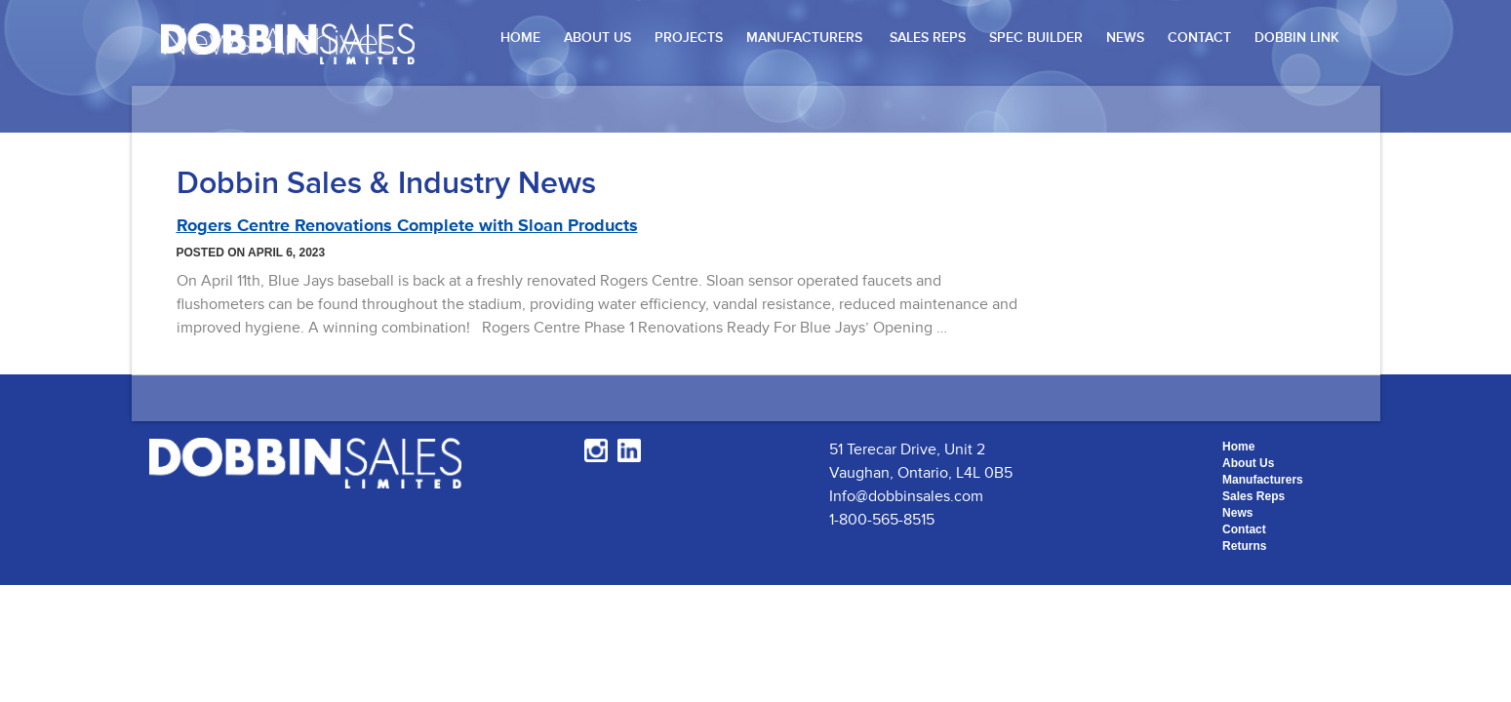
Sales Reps (928, 37)
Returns (1244, 546)
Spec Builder (1036, 37)
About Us (597, 37)
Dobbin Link (1296, 37)
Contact (1199, 37)
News (1125, 37)
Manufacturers (804, 37)
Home (520, 37)
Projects (689, 37)
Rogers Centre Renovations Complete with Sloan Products (407, 225)
